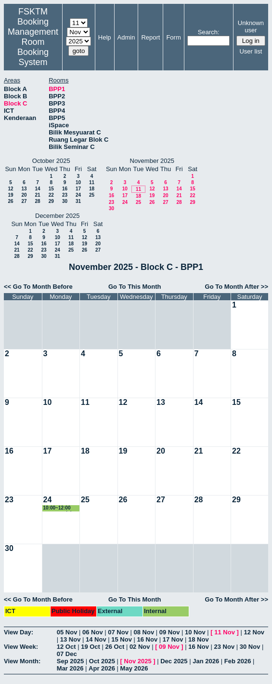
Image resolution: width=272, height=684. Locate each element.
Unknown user (251, 26)
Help (104, 37)
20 (23, 195)
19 (10, 195)
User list (250, 51)
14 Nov (96, 639)
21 (37, 195)
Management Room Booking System (33, 47)
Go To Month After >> (236, 286)
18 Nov (198, 639)
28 (37, 201)
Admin (126, 37)
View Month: (22, 661)
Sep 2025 (70, 661)
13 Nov (70, 639)
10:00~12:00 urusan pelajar (59, 508)
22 (51, 195)
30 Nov (250, 646)
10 (78, 182)
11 (91, 182)
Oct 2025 (102, 661)
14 (37, 188)
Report (150, 37)
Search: (209, 32)
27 (23, 201)
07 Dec (67, 653)
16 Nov (147, 639)
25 (91, 195)
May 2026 (134, 668)
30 (64, 201)
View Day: (18, 632)
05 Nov (67, 632)
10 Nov (195, 632)
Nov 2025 (138, 661)
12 (10, 188)
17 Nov (173, 639)
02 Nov (140, 646)
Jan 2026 (206, 661)
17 (78, 188)
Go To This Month (134, 286)
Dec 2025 (173, 661)
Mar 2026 (70, 668)
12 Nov (254, 632)
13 (23, 188)
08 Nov (144, 632)
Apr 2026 (102, 668)
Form (173, 37)
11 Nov (224, 632)
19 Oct (90, 646)
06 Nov (92, 632)
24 (78, 195)
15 (51, 188)
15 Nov (121, 639)
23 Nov (224, 646)
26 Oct (115, 646)
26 (10, 201)
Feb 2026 (237, 661)
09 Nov (169, 632)
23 (64, 195)
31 (78, 201)
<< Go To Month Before (38, 286)
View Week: (21, 646)
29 (51, 201)
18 (91, 188)
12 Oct (66, 646)
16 (64, 188)
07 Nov (118, 632)
